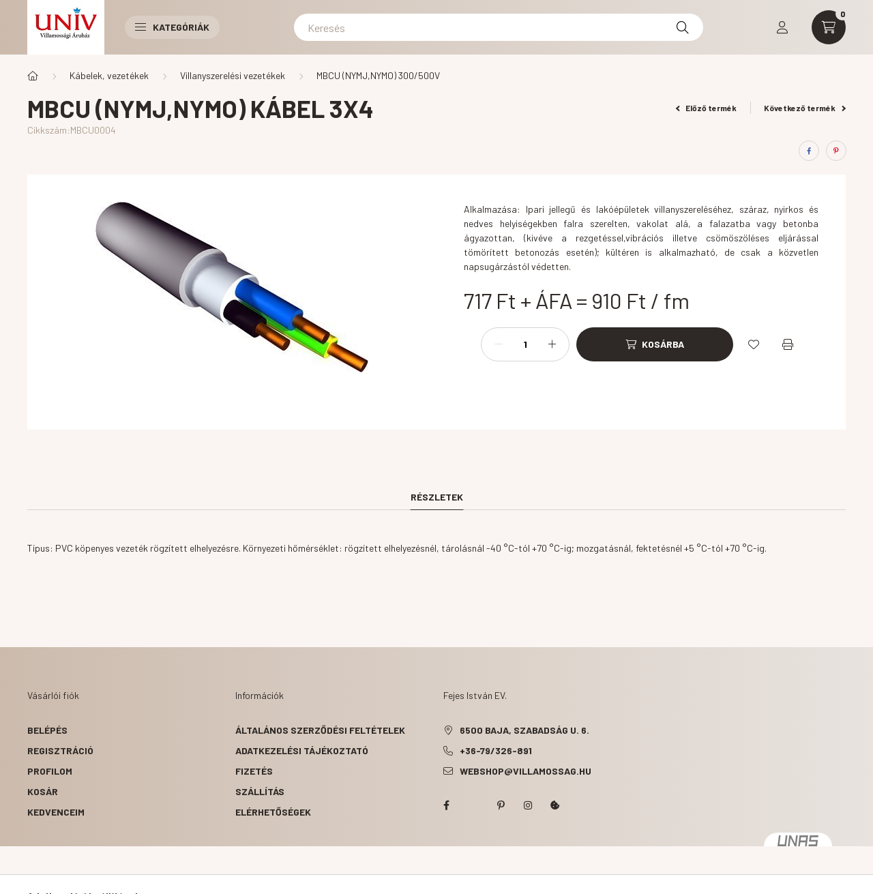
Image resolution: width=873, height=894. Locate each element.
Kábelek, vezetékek (109, 75)
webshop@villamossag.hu (525, 771)
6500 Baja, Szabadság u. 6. (524, 730)
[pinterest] (836, 150)
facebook (446, 805)
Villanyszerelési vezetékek (232, 75)
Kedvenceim (56, 812)
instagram (528, 805)
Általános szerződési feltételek (320, 730)
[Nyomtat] (787, 344)
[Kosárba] (654, 344)
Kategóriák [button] (172, 27)
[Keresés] (498, 27)
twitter (473, 805)
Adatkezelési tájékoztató (301, 750)
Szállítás (259, 791)
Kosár (42, 791)
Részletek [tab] (437, 497)
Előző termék (706, 108)
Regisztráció (60, 750)
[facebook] (809, 150)
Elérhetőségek (273, 812)
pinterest (500, 805)
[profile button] (782, 27)
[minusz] (498, 344)
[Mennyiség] (525, 344)
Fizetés (254, 771)
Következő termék (805, 108)
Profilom (49, 771)
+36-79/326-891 (496, 750)
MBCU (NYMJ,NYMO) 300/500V (378, 75)
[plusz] (552, 344)
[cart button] (829, 27)
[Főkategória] (32, 75)
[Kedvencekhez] (753, 344)
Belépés (47, 730)
